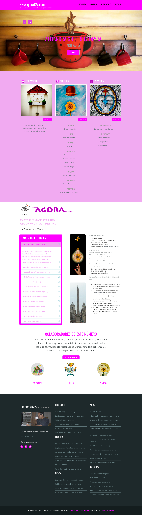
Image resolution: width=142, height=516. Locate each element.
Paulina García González (34, 311)
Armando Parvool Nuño (35, 267)
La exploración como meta (70, 461)
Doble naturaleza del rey (68, 485)
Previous (25, 22)
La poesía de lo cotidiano (69, 480)
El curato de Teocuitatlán (69, 493)
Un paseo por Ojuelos (69, 452)
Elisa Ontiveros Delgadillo (37, 262)
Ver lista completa (71, 357)
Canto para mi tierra (103, 424)
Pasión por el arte (67, 457)
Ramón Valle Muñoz (32, 316)
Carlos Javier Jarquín (36, 272)
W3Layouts (75, 511)
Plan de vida (67, 412)
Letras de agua (102, 463)
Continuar (48, 120)
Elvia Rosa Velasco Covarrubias (36, 292)
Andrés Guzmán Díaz (33, 282)
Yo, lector (64, 429)
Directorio (93, 4)
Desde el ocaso (98, 459)
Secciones (82, 4)
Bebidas (100, 446)
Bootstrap (85, 511)
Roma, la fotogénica (68, 469)
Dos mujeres (103, 450)
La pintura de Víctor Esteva (70, 448)
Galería (73, 52)
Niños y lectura (64, 420)
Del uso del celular (69, 433)
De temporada (98, 478)
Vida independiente (104, 495)
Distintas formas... (101, 487)
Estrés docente (69, 416)
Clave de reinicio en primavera (104, 430)
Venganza (100, 483)
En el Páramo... (102, 440)
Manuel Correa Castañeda (34, 306)
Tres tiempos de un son (104, 454)
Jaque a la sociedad (69, 489)
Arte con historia (70, 444)
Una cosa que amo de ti (104, 491)
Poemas (98, 412)
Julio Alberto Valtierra (33, 301)
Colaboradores (106, 4)
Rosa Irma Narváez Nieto (34, 321)
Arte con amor (65, 465)
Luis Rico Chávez (108, 511)
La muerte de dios (105, 420)
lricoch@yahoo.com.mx (111, 247)
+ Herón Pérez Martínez (36, 277)
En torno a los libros (67, 424)
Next (30, 22)
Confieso (99, 474)
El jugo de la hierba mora (105, 416)
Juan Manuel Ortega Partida (35, 297)
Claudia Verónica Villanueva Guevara (38, 287)
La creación (102, 435)
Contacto (118, 4)
